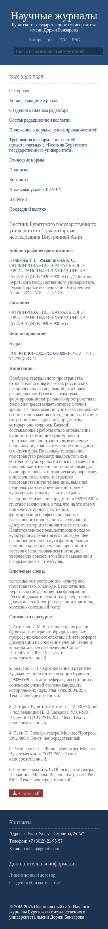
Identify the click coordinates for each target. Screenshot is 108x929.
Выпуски (18, 199)
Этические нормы (26, 160)
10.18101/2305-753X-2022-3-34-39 (50, 353)
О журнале (19, 90)
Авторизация (41, 39)
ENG (76, 39)
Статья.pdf (25, 792)
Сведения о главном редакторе (39, 110)
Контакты (18, 179)
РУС (62, 39)
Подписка (18, 170)
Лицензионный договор (32, 875)
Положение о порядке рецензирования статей (53, 130)
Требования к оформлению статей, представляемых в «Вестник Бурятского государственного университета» (48, 145)
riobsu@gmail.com (41, 848)
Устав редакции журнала (33, 100)
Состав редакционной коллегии (40, 120)
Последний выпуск (27, 209)
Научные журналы (54, 15)
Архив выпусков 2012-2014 (35, 189)
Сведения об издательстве (34, 882)
